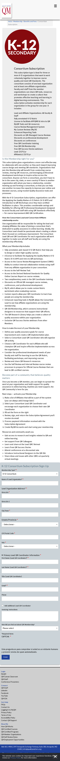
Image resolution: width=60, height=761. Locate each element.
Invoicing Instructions (9, 610)
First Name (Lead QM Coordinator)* (14, 558)
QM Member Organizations (11, 734)
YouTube (4, 696)
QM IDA (4, 699)
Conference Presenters (10, 682)
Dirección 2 (6, 502)
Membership (17, 21)
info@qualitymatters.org (32, 749)
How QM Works (7, 726)
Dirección (5, 492)
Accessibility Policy (8, 718)
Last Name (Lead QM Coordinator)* (14, 567)
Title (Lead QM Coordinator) (12, 577)
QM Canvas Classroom (9, 677)
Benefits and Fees (30, 21)
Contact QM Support (9, 720)
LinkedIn (4, 690)
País (3, 543)
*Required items (7, 634)
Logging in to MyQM (8, 710)
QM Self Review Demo (9, 737)
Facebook (4, 693)
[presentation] (19, 643)
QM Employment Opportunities (12, 740)
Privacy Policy (6, 712)
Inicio (10, 21)
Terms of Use (6, 715)
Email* (4, 586)
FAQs (3, 705)
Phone (4, 595)
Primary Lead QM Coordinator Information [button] (22, 555)
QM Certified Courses (9, 729)
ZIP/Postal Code (8, 533)
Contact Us (5, 707)
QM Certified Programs (10, 732)
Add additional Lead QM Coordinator (17, 606)
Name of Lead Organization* (12, 479)
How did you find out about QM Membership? (18, 625)
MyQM (3, 674)
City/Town (5, 511)
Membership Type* (9, 470)
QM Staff (4, 679)
